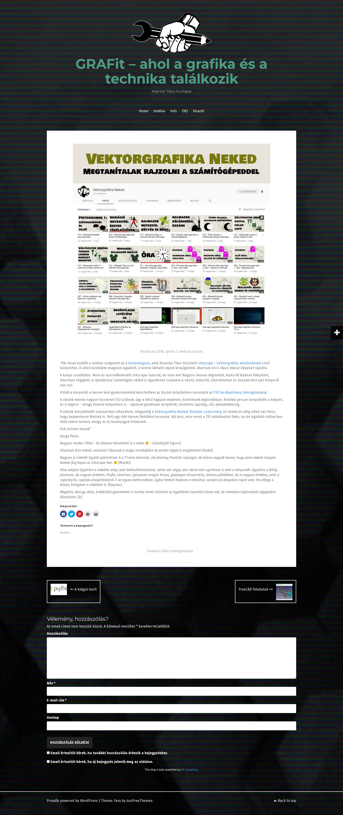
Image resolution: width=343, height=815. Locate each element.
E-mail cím (56, 700)
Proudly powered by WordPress (72, 801)
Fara (117, 801)
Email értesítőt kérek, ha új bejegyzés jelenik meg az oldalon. (102, 762)
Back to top (284, 801)
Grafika (159, 111)
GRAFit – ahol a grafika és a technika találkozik (172, 71)
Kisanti (198, 111)
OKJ (185, 111)
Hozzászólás (57, 633)
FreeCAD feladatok (256, 589)
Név (51, 683)
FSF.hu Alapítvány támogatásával (240, 392)
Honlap (53, 717)
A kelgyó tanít (83, 589)
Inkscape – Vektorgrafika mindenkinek (229, 363)
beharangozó (139, 363)
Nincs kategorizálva (177, 551)
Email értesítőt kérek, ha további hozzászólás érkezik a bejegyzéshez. (109, 753)
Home (143, 111)
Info (173, 111)
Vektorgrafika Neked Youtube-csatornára (188, 412)
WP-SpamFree (189, 769)
